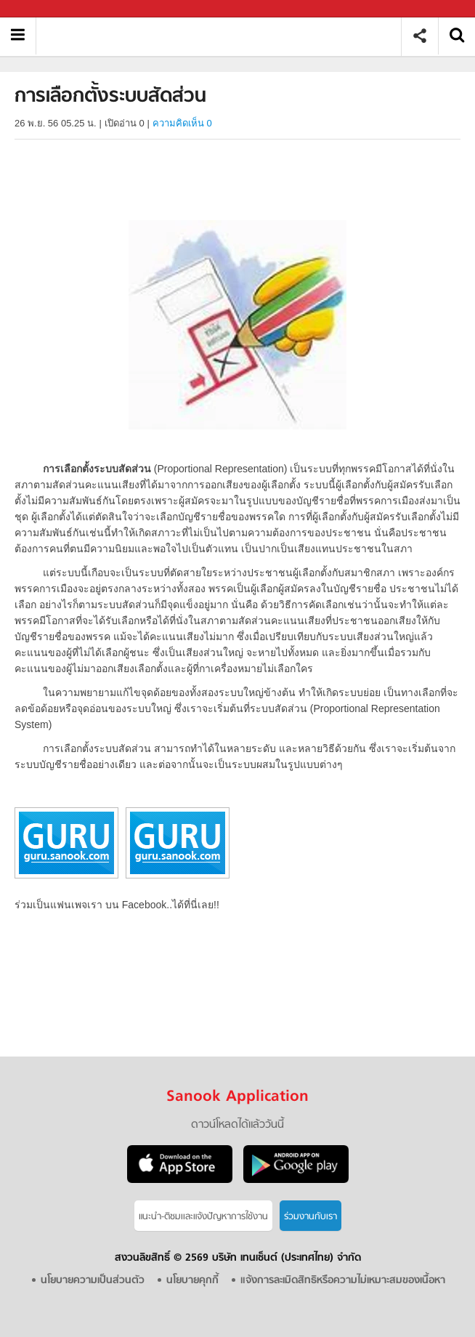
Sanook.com (43, 9)
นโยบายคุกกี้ (192, 1280)
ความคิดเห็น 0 (182, 123)
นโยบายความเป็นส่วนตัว (93, 1280)
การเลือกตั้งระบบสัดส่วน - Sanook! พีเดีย (224, 36)
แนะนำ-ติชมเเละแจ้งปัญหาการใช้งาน (203, 1216)
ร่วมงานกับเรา (310, 1216)
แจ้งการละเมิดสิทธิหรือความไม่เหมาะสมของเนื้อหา (342, 1280)
